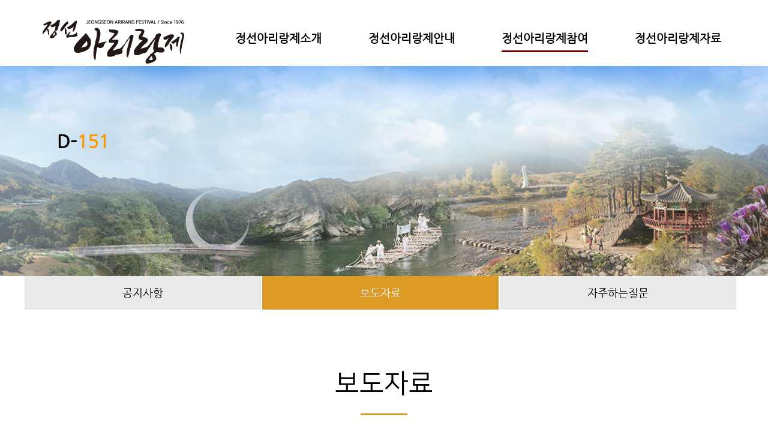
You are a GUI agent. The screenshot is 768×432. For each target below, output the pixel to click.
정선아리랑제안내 (411, 38)
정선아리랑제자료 (678, 38)
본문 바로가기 (0, 0)
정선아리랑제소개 (278, 38)
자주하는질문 (618, 292)
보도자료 (380, 292)
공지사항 (142, 292)
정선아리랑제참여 (545, 38)
